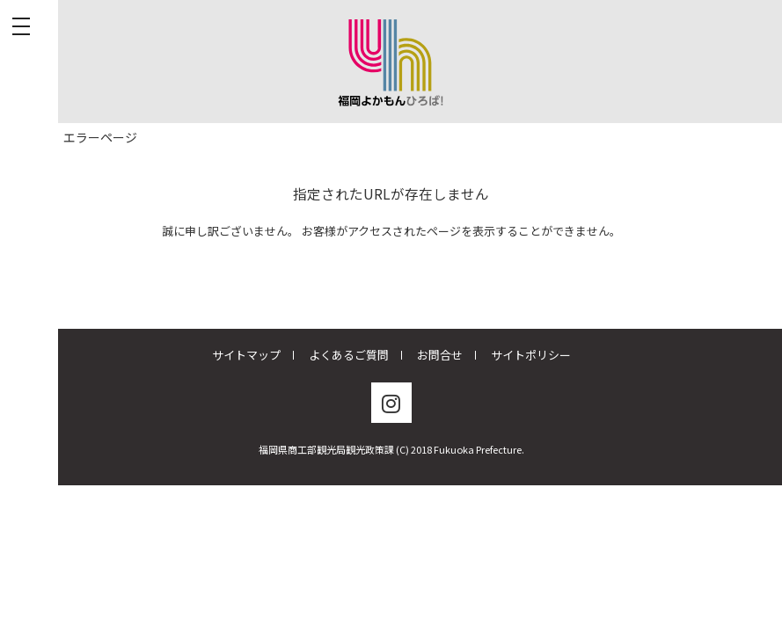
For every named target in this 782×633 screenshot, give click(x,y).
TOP (21, 137)
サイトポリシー (531, 354)
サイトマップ (246, 354)
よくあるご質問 (349, 354)
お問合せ (440, 354)
